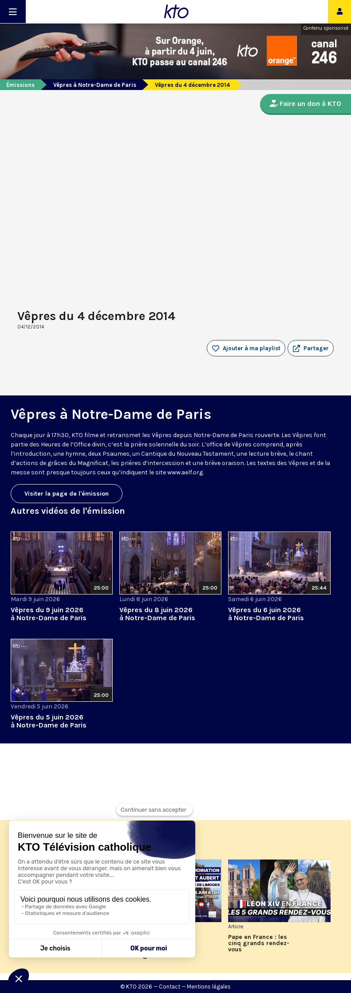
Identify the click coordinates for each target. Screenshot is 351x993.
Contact (169, 986)
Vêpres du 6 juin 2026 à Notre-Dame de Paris (266, 614)
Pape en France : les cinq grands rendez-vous (258, 943)
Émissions (20, 85)
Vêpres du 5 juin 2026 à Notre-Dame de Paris (49, 721)
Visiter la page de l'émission (66, 493)
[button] (311, 348)
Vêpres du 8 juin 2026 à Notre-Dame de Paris (157, 614)
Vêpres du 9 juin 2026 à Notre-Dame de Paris (49, 614)
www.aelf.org (185, 472)
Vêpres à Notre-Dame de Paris (94, 85)
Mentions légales (209, 986)
